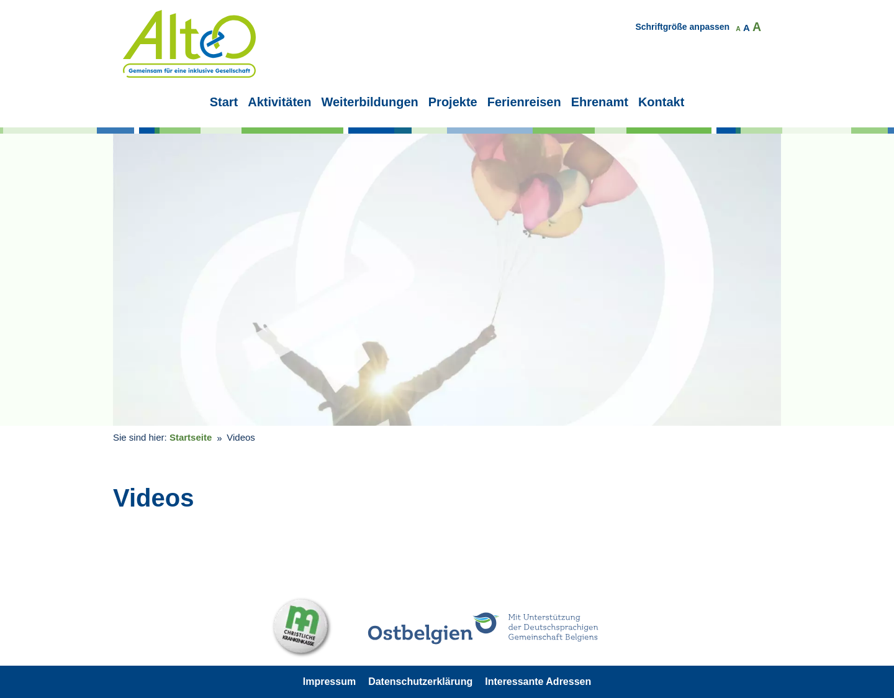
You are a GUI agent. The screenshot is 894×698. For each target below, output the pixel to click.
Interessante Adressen (538, 681)
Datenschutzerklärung (420, 681)
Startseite (190, 437)
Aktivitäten (279, 102)
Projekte (452, 102)
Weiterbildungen (369, 102)
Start (224, 102)
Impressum (329, 681)
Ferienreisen (524, 102)
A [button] (738, 28)
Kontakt (661, 102)
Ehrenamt (599, 102)
